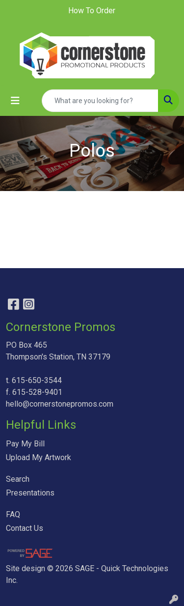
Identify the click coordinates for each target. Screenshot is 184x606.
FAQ (13, 514)
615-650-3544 (37, 380)
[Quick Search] (100, 100)
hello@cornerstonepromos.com (59, 404)
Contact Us (24, 528)
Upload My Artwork (38, 457)
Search (17, 479)
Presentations (30, 492)
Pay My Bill (25, 443)
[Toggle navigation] (15, 101)
